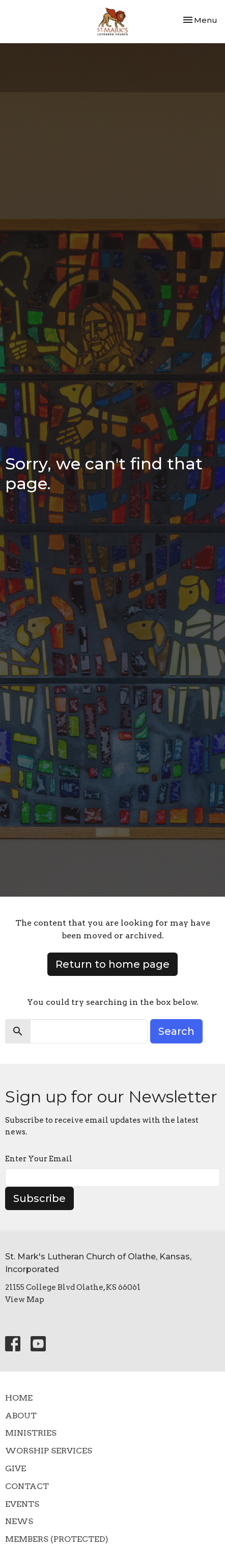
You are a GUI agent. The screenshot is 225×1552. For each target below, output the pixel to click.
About (21, 1415)
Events (22, 1504)
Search (176, 1031)
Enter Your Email (38, 1158)
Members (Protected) (56, 1539)
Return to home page (112, 964)
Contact (27, 1486)
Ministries (31, 1433)
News (19, 1521)
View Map (24, 1299)
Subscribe (39, 1198)
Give (15, 1468)
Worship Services (48, 1450)
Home (19, 1398)
